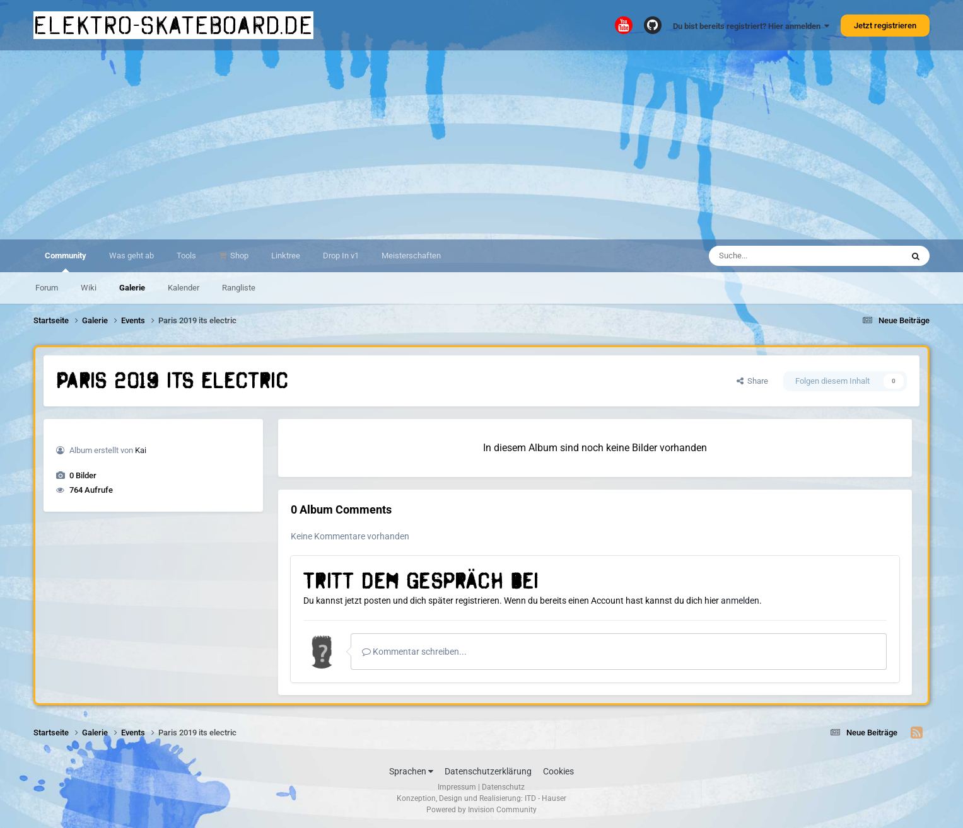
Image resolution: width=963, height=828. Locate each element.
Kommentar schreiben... (414, 652)
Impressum (457, 787)
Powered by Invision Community (481, 809)
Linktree (285, 255)
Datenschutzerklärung (488, 771)
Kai (140, 450)
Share (752, 381)
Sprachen (411, 771)
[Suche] (781, 256)
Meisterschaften (411, 255)
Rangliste (238, 287)
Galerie (132, 287)
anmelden (740, 600)
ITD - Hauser (545, 798)
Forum (46, 287)
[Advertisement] (481, 145)
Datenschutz (503, 787)
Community (65, 261)
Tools (186, 255)
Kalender (183, 287)
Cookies (558, 771)
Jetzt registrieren (885, 25)
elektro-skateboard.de (173, 25)
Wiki (88, 287)
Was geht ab (131, 255)
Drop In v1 (341, 255)
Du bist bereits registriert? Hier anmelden (751, 26)
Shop (238, 255)
